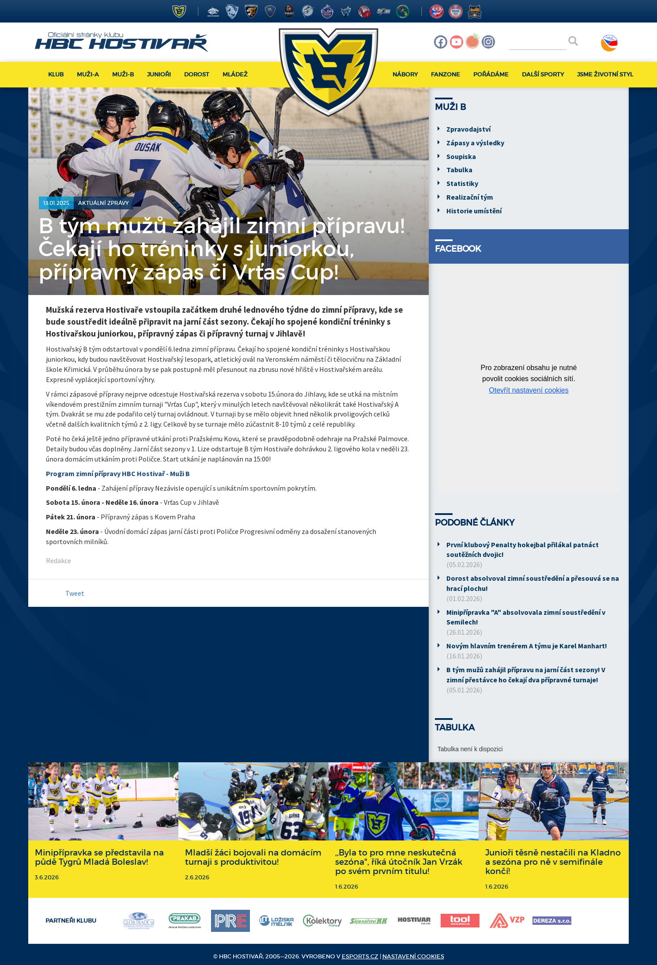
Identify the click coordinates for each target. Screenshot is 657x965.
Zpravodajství (468, 129)
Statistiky (462, 183)
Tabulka (459, 169)
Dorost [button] (196, 74)
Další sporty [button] (543, 74)
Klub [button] (56, 74)
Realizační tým (469, 197)
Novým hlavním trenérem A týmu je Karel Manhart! (526, 645)
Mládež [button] (235, 74)
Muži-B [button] (123, 74)
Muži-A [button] (88, 74)
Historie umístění (474, 210)
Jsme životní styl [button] (605, 74)
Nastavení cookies (413, 956)
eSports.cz (360, 956)
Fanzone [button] (445, 74)
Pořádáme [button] (491, 74)
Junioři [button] (159, 74)
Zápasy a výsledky (475, 142)
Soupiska (461, 156)
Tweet (74, 593)
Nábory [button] (405, 74)
